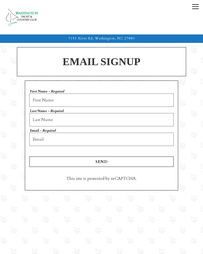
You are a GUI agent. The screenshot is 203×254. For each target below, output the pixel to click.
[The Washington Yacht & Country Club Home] (28, 17)
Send (101, 161)
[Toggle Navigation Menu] (195, 6)
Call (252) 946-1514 (101, 220)
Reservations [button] (101, 234)
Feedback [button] (102, 247)
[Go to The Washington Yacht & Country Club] (101, 38)
